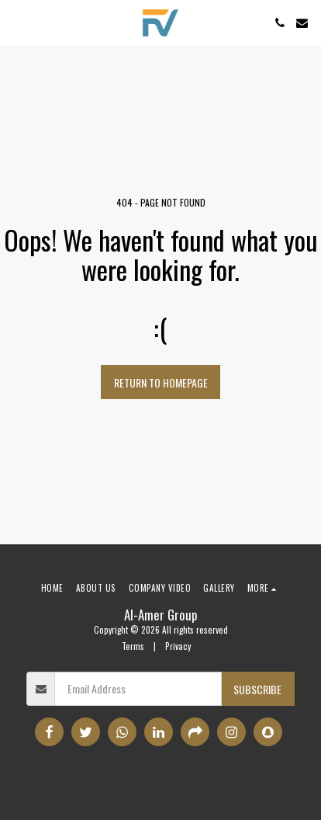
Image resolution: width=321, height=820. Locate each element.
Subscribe (257, 689)
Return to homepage (161, 382)
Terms (133, 646)
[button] (17, 22)
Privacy (178, 646)
